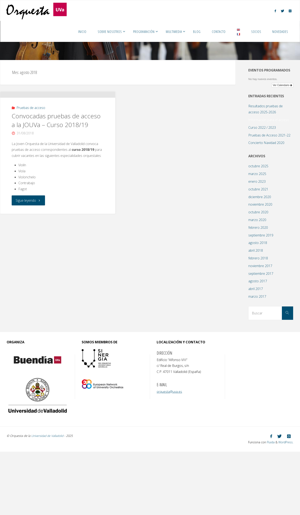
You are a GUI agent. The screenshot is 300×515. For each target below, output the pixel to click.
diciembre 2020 (259, 197)
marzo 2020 (257, 220)
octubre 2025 (258, 166)
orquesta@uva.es (170, 391)
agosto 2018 (257, 242)
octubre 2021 (258, 189)
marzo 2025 (257, 173)
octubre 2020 (258, 212)
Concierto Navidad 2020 (266, 142)
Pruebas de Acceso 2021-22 (269, 135)
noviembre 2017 (260, 266)
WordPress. (285, 442)
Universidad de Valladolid (48, 436)
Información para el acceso (268, 120)
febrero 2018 (258, 258)
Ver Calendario (282, 85)
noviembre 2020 (260, 204)
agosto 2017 (257, 281)
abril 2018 (255, 250)
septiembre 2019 (260, 235)
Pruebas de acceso (30, 131)
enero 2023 (257, 181)
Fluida (269, 442)
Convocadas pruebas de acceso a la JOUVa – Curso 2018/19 (56, 143)
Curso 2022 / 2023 (262, 127)
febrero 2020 (258, 227)
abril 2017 (255, 288)
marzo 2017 (257, 296)
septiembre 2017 (260, 273)
